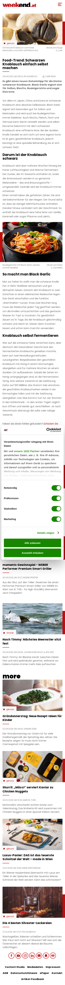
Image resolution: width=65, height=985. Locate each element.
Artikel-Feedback (32, 979)
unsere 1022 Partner (27, 451)
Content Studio (15, 967)
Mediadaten (35, 967)
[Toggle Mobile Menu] (59, 4)
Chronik (10, 633)
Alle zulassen (32, 542)
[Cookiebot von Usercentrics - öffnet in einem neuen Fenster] (46, 430)
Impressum (53, 967)
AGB (5, 973)
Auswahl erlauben (32, 552)
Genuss (10, 43)
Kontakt (57, 973)
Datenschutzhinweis (24, 973)
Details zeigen (45, 532)
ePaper (44, 973)
